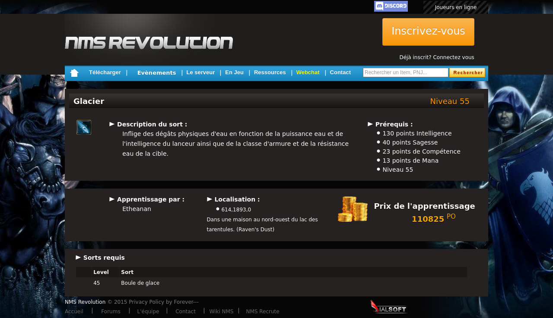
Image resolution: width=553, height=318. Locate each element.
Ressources (270, 72)
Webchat (308, 72)
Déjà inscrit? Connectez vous (436, 57)
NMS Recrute (262, 312)
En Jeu (234, 72)
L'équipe (148, 312)
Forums (110, 312)
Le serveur (201, 72)
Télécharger (105, 72)
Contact (340, 72)
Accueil (74, 312)
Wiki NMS (222, 312)
